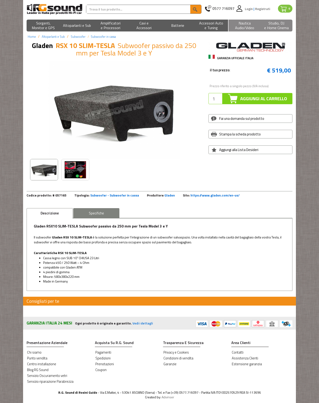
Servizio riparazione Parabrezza (50, 381)
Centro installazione (41, 364)
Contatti (237, 352)
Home (32, 36)
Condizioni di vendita (178, 358)
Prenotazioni (104, 364)
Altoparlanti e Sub (53, 36)
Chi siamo (34, 352)
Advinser (168, 397)
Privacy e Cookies (176, 352)
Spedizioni (103, 358)
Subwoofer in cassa (103, 36)
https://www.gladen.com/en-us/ (215, 195)
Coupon (101, 369)
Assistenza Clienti (245, 358)
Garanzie (170, 364)
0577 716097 (223, 8)
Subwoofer (78, 36)
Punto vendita (37, 358)
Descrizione (50, 213)
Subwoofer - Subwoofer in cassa (114, 195)
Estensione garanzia (247, 364)
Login (249, 8)
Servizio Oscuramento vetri (47, 375)
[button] (43, 25)
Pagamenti (103, 352)
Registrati (262, 8)
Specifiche (96, 213)
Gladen (169, 195)
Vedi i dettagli (142, 323)
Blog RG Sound (38, 369)
